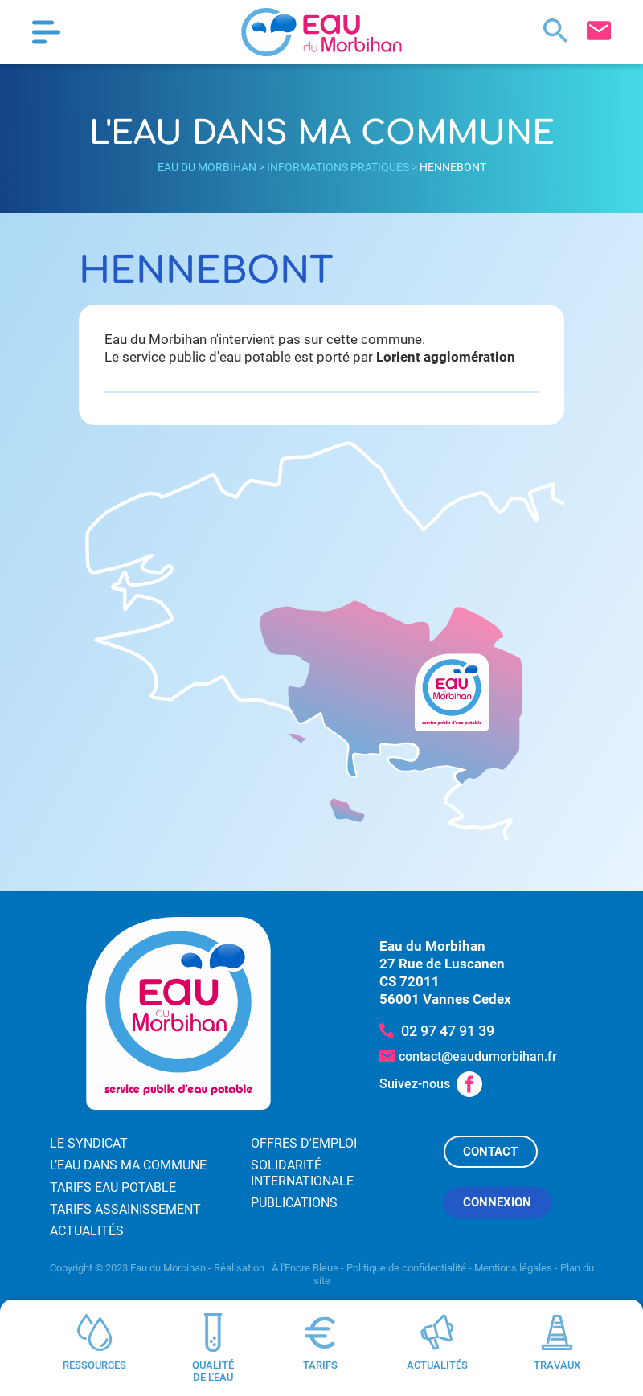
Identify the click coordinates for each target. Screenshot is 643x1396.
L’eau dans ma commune (128, 1165)
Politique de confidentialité (406, 1268)
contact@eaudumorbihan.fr (478, 1056)
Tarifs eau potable (113, 1187)
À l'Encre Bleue (305, 1268)
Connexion (497, 1202)
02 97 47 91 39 (447, 1030)
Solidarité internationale (302, 1172)
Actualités (87, 1230)
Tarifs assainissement (125, 1209)
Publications (294, 1202)
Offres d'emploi (304, 1143)
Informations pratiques (338, 167)
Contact (490, 1151)
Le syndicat (89, 1143)
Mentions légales (513, 1268)
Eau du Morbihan (207, 167)
